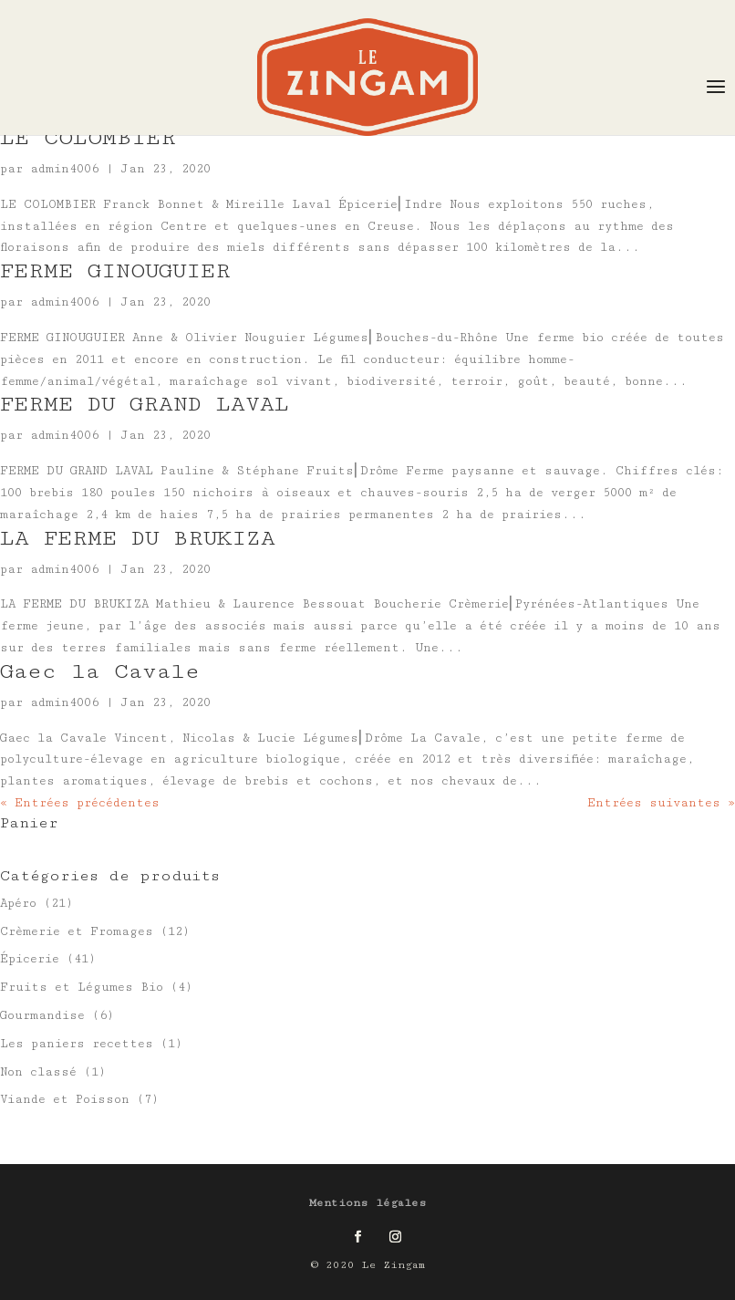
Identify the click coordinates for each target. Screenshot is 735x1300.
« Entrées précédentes (80, 803)
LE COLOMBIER (88, 137)
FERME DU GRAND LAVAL (144, 403)
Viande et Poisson (64, 1099)
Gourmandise (42, 1015)
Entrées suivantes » (661, 803)
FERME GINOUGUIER (115, 270)
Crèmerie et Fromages (76, 931)
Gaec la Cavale (100, 671)
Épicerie (29, 959)
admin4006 (64, 168)
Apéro (18, 903)
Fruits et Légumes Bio (81, 987)
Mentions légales (368, 1203)
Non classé (38, 1072)
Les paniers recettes (76, 1043)
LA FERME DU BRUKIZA (137, 538)
